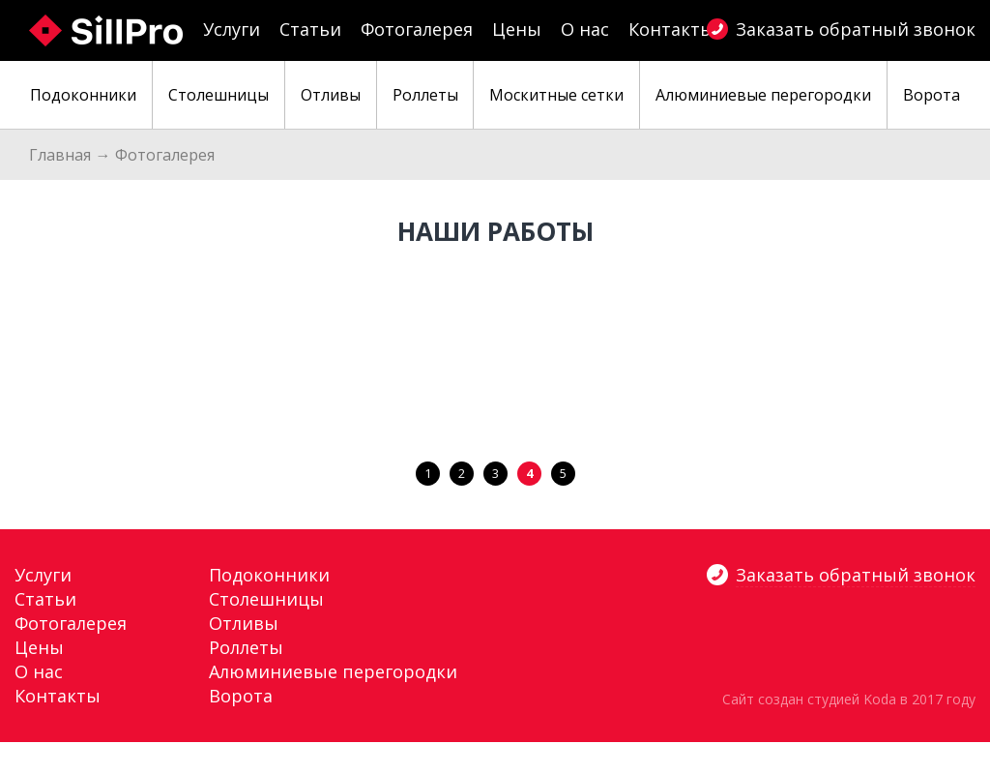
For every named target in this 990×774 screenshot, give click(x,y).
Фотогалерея (417, 29)
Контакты (671, 29)
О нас (585, 29)
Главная (60, 154)
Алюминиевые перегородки (333, 671)
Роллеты (246, 647)
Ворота (241, 695)
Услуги (231, 29)
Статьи (310, 29)
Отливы (243, 623)
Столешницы (266, 598)
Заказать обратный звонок (855, 29)
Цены (516, 29)
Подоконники (269, 574)
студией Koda (851, 699)
